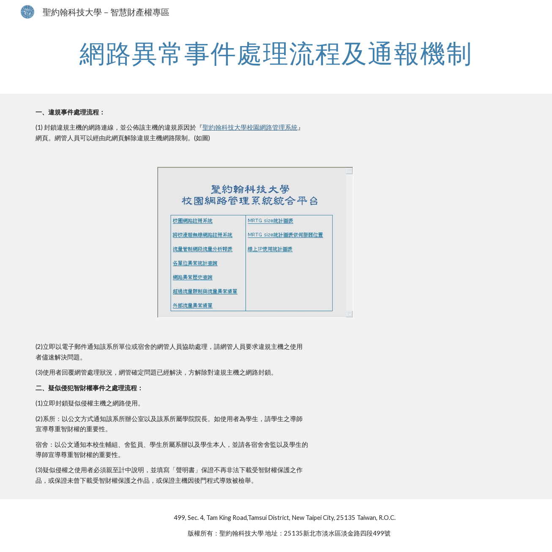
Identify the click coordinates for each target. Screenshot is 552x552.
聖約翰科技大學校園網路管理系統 (250, 127)
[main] (276, 52)
